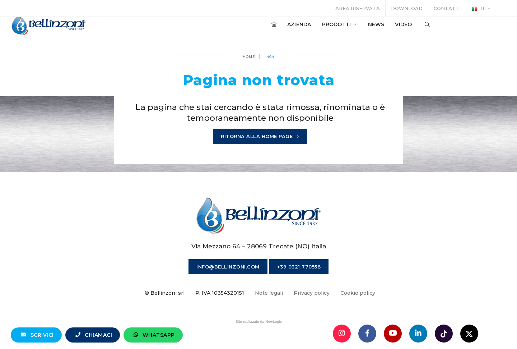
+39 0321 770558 (299, 267)
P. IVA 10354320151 (219, 293)
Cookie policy (357, 293)
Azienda (285, 28)
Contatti (447, 8)
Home (249, 56)
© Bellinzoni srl (165, 293)
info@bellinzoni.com (228, 267)
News (362, 28)
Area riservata (357, 8)
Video (389, 28)
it (479, 8)
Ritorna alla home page (260, 136)
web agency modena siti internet (259, 322)
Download (407, 8)
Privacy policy (312, 293)
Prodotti (325, 28)
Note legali (269, 293)
